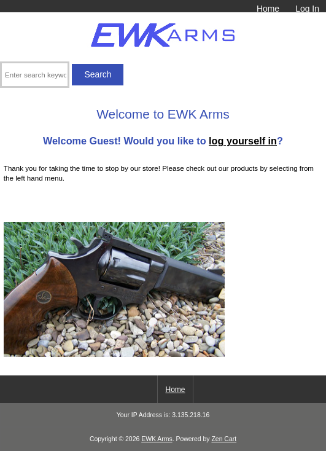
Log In (307, 9)
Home (268, 9)
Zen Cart (223, 439)
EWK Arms (156, 439)
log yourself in (243, 140)
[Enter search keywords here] (34, 74)
